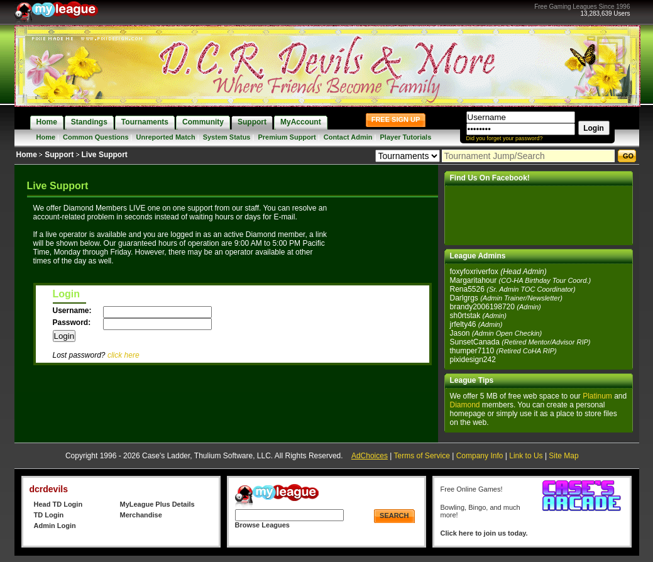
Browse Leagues (262, 525)
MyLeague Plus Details (157, 504)
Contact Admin (348, 137)
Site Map (563, 455)
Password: (73, 322)
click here (123, 355)
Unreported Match (165, 137)
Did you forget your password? (504, 138)
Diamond (465, 404)
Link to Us (525, 455)
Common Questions (96, 137)
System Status (227, 137)
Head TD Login (58, 504)
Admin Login (55, 525)
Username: (73, 310)
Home (46, 137)
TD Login (49, 515)
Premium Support (287, 137)
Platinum (597, 396)
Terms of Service (422, 455)
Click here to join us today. (484, 533)
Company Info (479, 455)
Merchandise (141, 515)
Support (59, 154)
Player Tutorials (406, 137)
